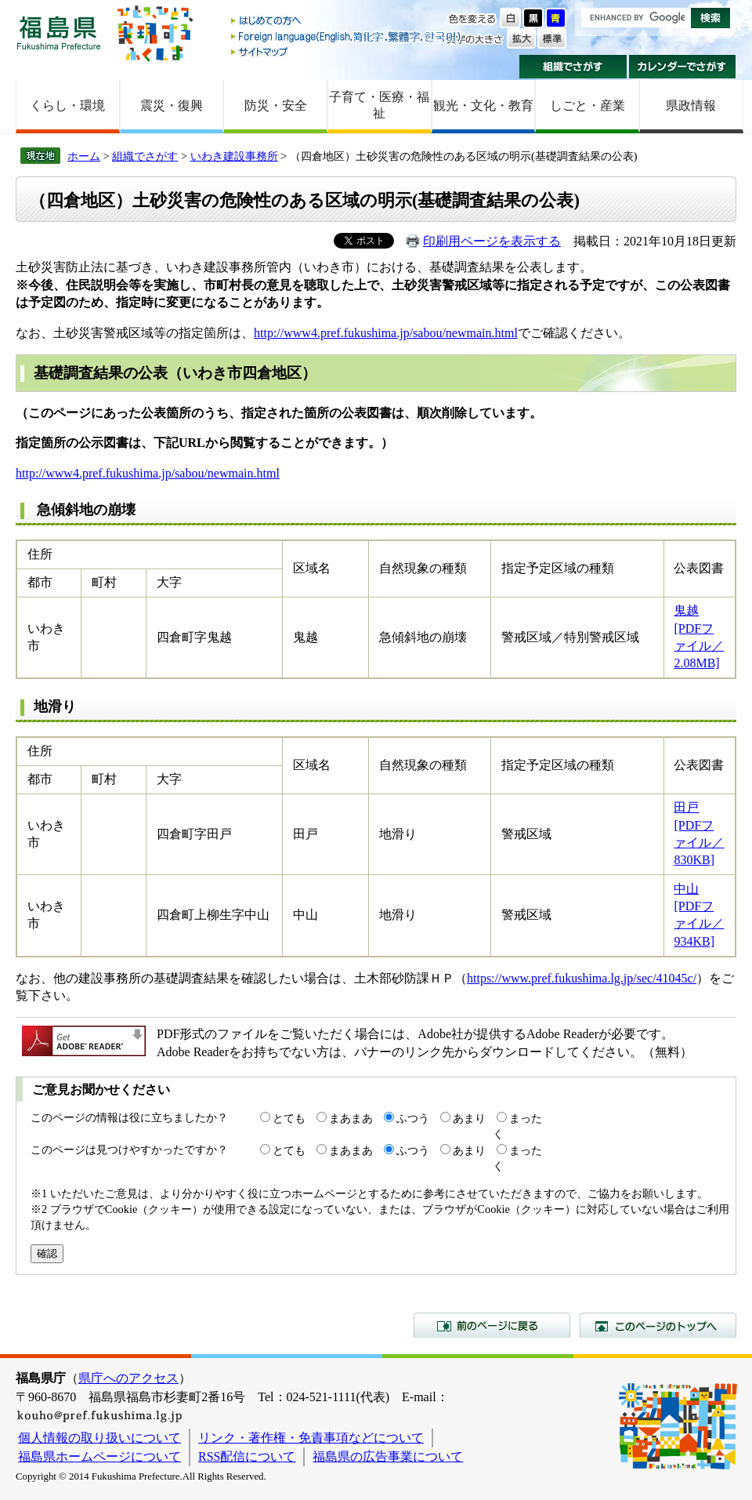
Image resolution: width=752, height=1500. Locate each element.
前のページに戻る (492, 1325)
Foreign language (347, 36)
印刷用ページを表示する (492, 241)
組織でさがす (573, 66)
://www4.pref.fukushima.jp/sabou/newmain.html (157, 473)
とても (289, 1118)
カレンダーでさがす (682, 66)
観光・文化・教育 (483, 105)
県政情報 (691, 105)
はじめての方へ (347, 21)
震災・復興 (171, 105)
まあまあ (351, 1118)
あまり (469, 1118)
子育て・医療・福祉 (379, 105)
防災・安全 (275, 105)
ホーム (83, 156)
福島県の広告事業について (388, 1456)
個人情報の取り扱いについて (99, 1437)
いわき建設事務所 (234, 156)
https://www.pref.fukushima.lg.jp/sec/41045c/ (581, 978)
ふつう (412, 1118)
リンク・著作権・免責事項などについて (311, 1437)
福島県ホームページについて (99, 1456)
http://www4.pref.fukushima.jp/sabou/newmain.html (386, 333)
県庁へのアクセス (128, 1378)
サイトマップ (347, 51)
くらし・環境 (67, 105)
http (25, 473)
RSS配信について (246, 1456)
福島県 (59, 32)
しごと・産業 (587, 105)
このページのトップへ (658, 1325)
